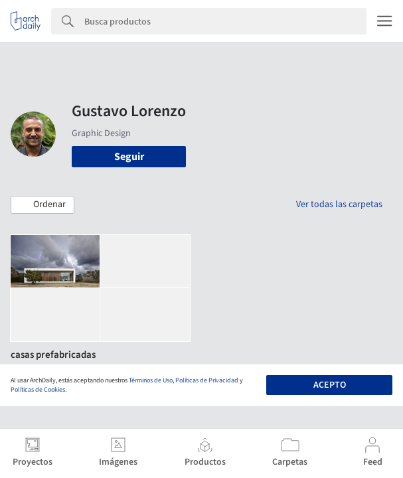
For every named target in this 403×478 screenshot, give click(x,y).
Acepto (329, 385)
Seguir (129, 156)
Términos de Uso (151, 380)
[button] (42, 205)
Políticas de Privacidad (206, 380)
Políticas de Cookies (38, 389)
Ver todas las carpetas (339, 204)
